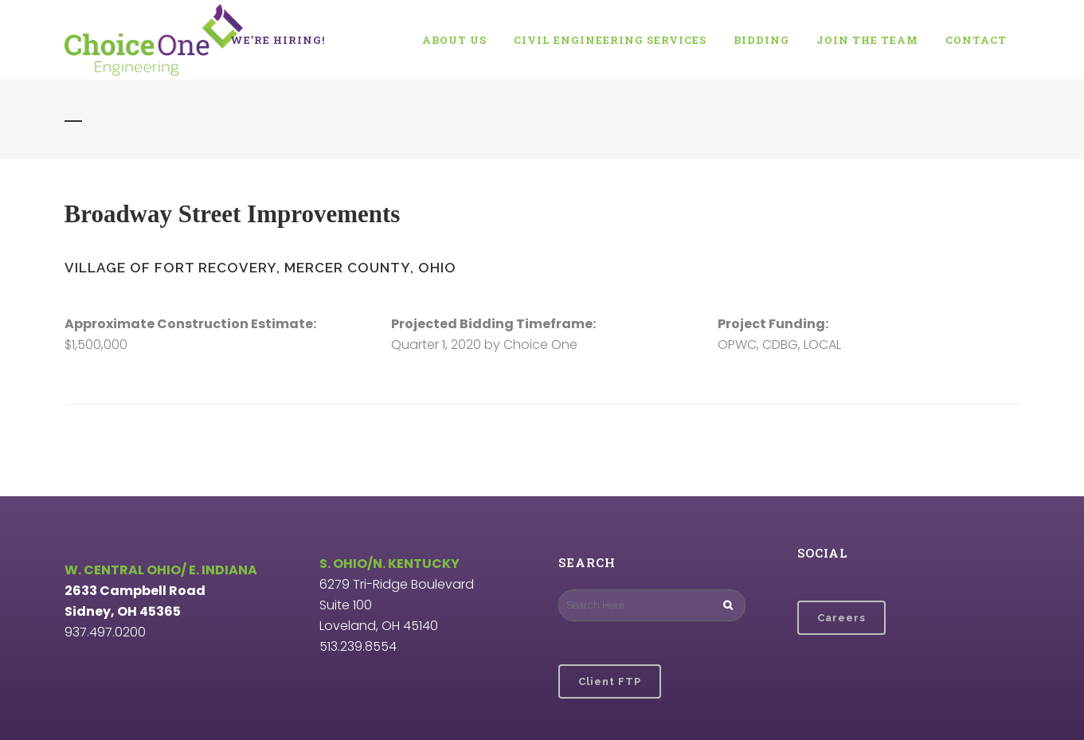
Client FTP (609, 681)
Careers (841, 618)
